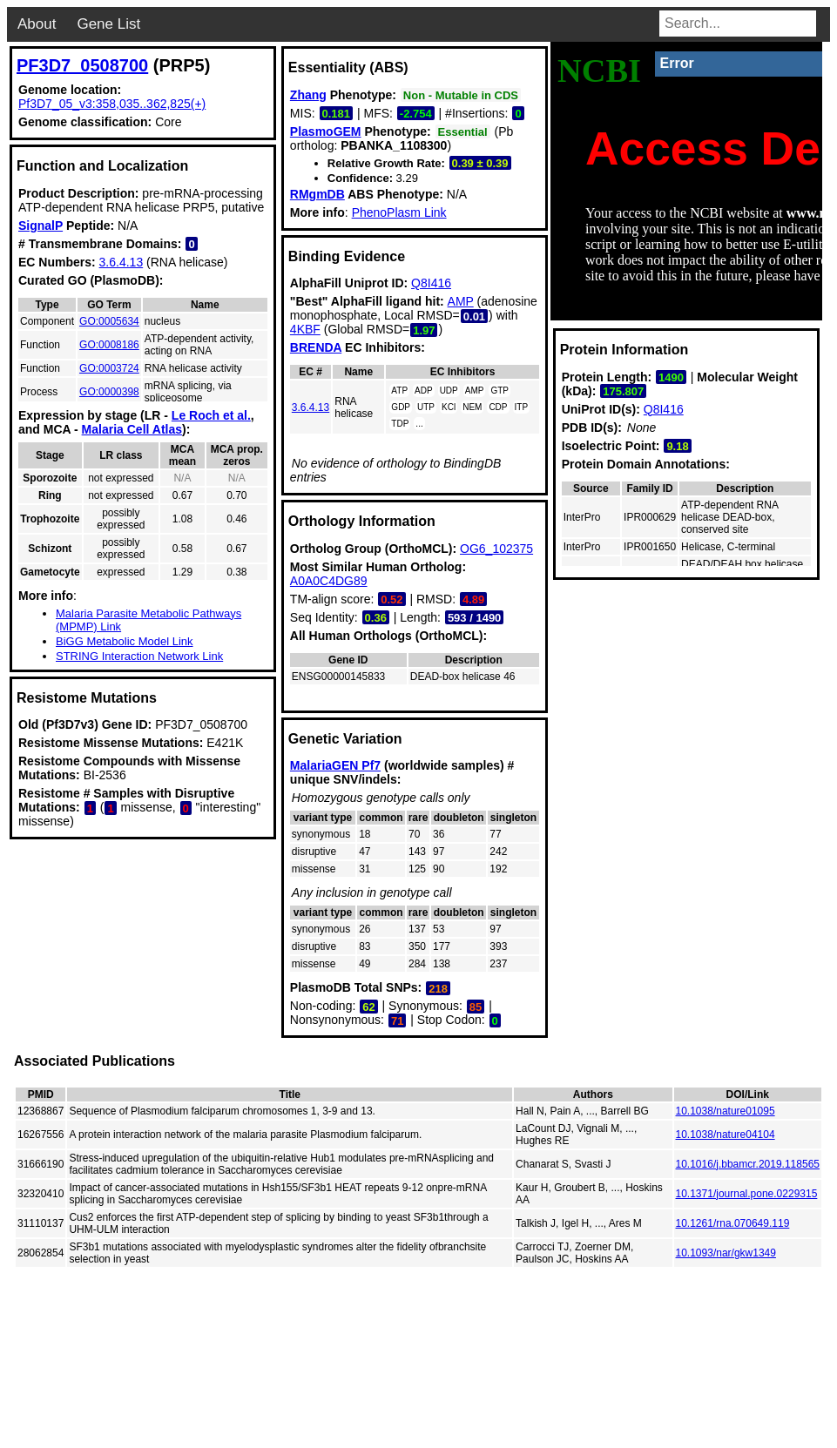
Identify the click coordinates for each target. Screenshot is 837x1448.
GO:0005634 (109, 321)
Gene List (108, 24)
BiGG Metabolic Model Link (124, 641)
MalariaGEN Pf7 (335, 765)
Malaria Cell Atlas (132, 429)
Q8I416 (431, 283)
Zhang (308, 95)
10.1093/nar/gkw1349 (726, 1253)
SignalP (40, 225)
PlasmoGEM (325, 131)
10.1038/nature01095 (725, 1111)
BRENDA (315, 347)
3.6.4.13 (121, 262)
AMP (461, 301)
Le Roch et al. (211, 415)
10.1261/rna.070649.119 (733, 1223)
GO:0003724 (109, 368)
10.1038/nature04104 (725, 1134)
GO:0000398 (109, 392)
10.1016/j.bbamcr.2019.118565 (748, 1164)
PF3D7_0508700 (82, 65)
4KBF (305, 329)
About (36, 24)
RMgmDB (317, 194)
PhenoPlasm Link (399, 212)
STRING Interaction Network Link (139, 656)
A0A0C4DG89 (329, 581)
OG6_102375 (496, 549)
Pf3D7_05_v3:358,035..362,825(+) (112, 104)
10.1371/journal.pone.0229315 (747, 1194)
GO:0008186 (109, 345)
